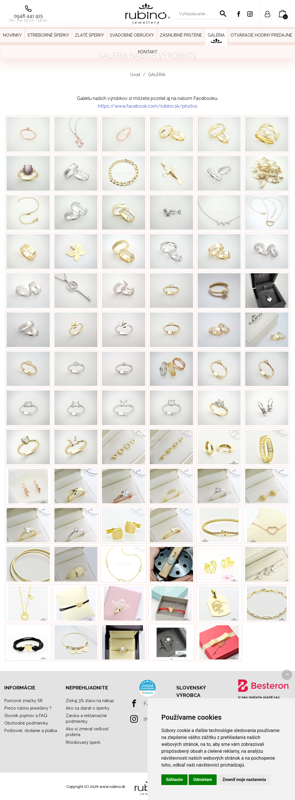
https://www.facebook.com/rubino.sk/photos (147, 106)
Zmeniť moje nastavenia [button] (244, 779)
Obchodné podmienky (26, 723)
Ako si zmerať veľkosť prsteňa (87, 731)
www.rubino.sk (112, 786)
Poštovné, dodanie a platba (30, 730)
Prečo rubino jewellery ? (28, 708)
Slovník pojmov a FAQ (25, 715)
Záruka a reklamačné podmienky (86, 718)
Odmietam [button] (202, 779)
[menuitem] (12, 37)
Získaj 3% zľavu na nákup (90, 700)
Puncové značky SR (23, 700)
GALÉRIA (156, 74)
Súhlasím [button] (174, 779)
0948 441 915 (28, 16)
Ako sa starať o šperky (87, 708)
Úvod (135, 74)
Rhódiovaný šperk (83, 742)
